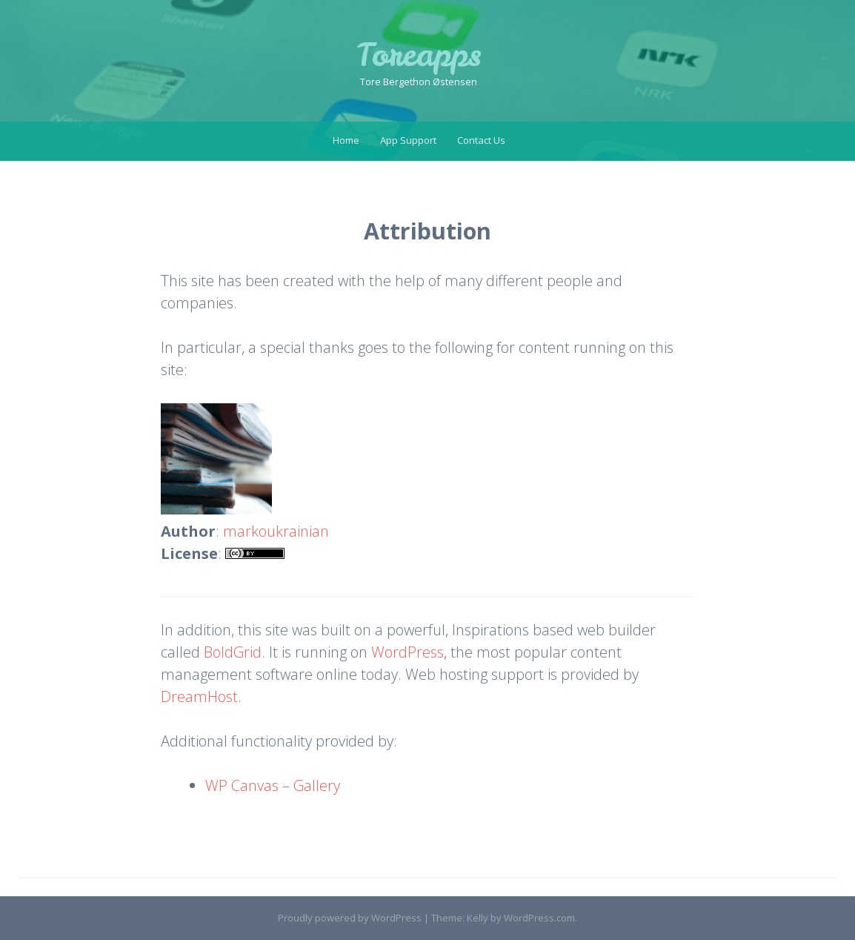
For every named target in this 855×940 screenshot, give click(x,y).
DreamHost (199, 696)
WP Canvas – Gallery (272, 785)
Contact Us (481, 140)
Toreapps (419, 55)
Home (346, 140)
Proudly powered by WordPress (350, 917)
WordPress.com (539, 917)
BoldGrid (233, 652)
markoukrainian (276, 531)
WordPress (407, 652)
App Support (408, 140)
